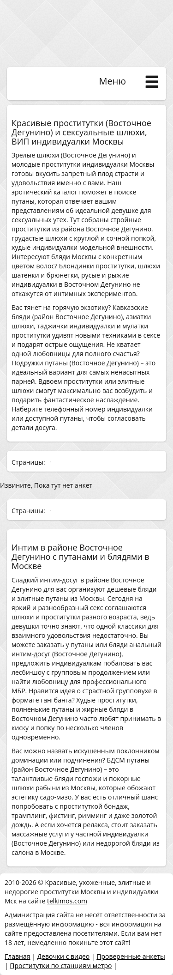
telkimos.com (67, 900)
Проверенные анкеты (130, 956)
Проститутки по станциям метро (61, 965)
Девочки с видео (63, 956)
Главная (17, 956)
